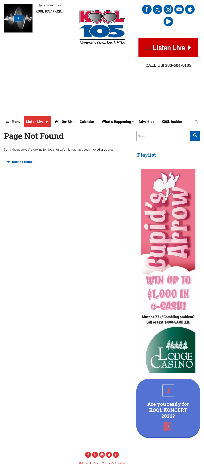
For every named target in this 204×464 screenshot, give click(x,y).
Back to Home (19, 162)
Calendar (89, 121)
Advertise (148, 121)
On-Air (69, 121)
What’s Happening (118, 121)
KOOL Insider (172, 121)
